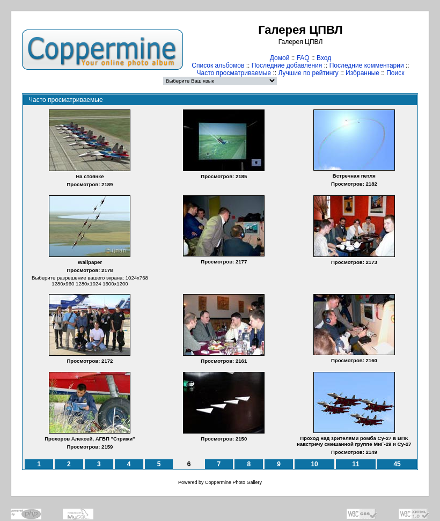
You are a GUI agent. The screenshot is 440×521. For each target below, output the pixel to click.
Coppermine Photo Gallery (233, 482)
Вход (324, 58)
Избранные (362, 73)
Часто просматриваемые (234, 73)
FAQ (303, 58)
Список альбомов (218, 65)
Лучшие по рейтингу (308, 73)
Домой (280, 58)
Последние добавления (287, 65)
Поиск (395, 73)
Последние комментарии (366, 65)
